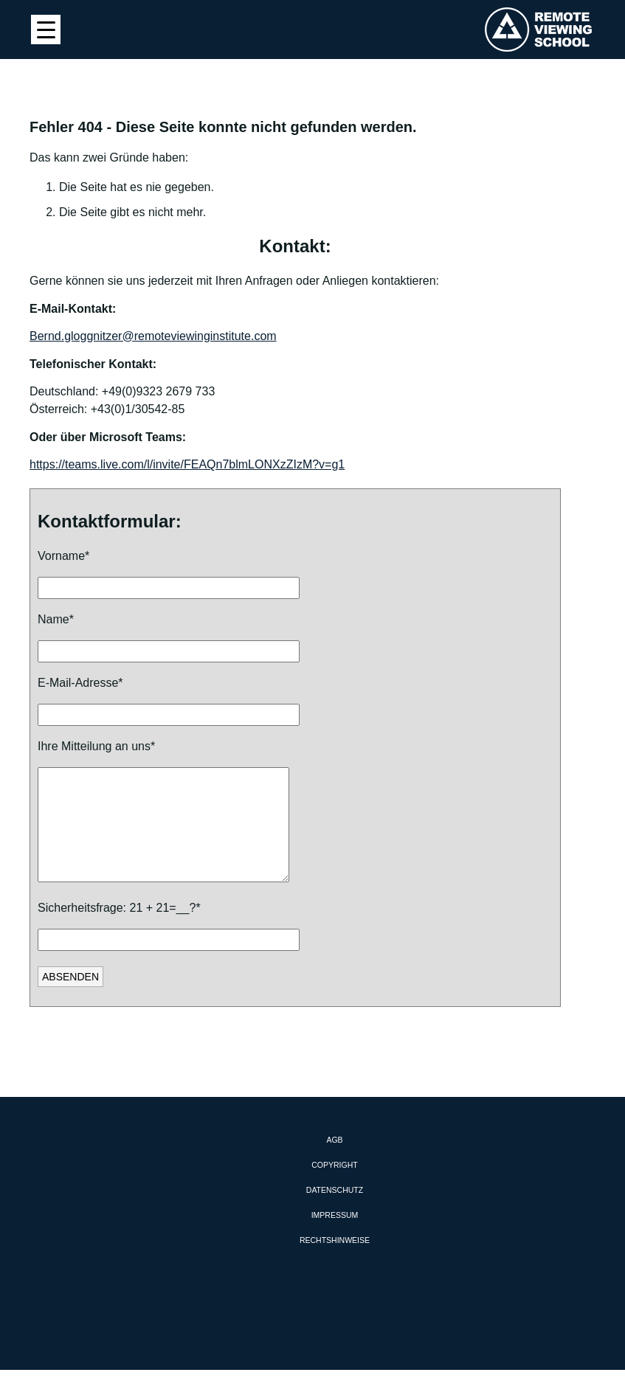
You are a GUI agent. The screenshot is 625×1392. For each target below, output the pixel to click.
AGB (334, 1161)
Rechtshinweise (335, 1262)
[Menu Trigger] (46, 29)
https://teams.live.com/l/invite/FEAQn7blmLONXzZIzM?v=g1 (187, 464)
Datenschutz (334, 1212)
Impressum (335, 1237)
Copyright (334, 1186)
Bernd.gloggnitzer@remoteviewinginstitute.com (153, 336)
